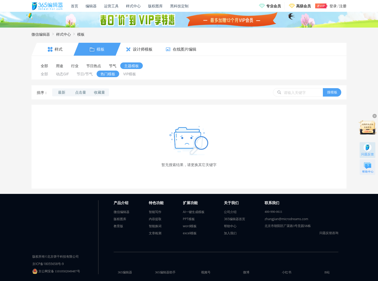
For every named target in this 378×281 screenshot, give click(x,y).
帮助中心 (230, 226)
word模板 (190, 226)
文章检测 (155, 233)
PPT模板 (189, 219)
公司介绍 (230, 212)
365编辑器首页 (234, 219)
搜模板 (332, 92)
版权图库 (155, 5)
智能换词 (155, 226)
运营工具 (111, 5)
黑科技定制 (179, 5)
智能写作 (155, 212)
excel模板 (190, 233)
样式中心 (133, 5)
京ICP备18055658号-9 (48, 264)
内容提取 (155, 219)
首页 (74, 5)
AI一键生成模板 (194, 212)
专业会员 (273, 5)
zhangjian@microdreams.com (286, 219)
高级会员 (303, 5)
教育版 (118, 226)
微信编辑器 (41, 34)
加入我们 (230, 233)
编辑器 (91, 5)
